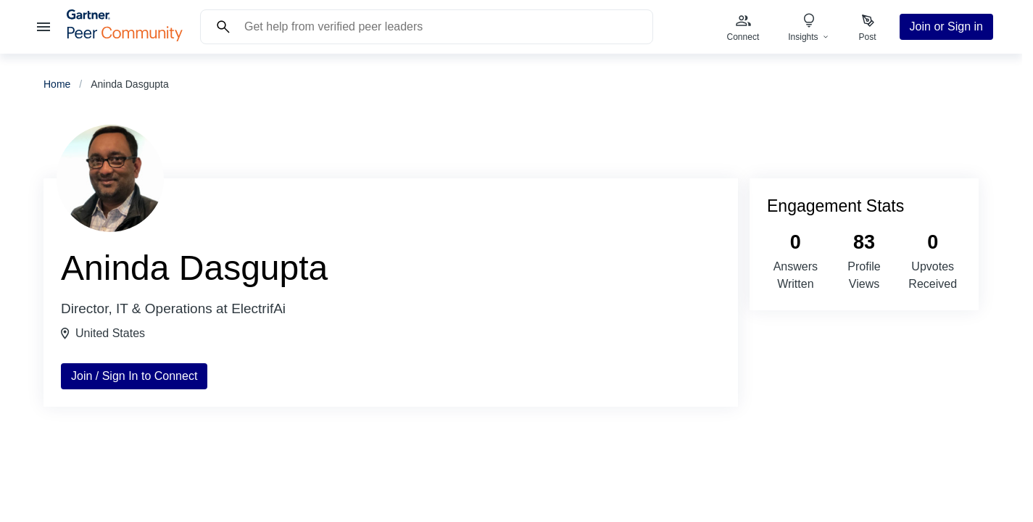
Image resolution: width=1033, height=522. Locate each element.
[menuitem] (743, 27)
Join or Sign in (946, 26)
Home (56, 84)
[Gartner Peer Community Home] (125, 37)
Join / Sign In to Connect (134, 376)
